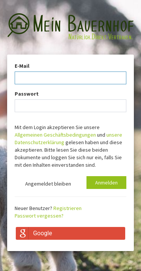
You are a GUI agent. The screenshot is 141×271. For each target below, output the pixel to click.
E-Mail (22, 65)
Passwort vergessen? (39, 215)
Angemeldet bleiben (43, 184)
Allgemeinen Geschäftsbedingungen (55, 134)
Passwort (27, 93)
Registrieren (67, 208)
